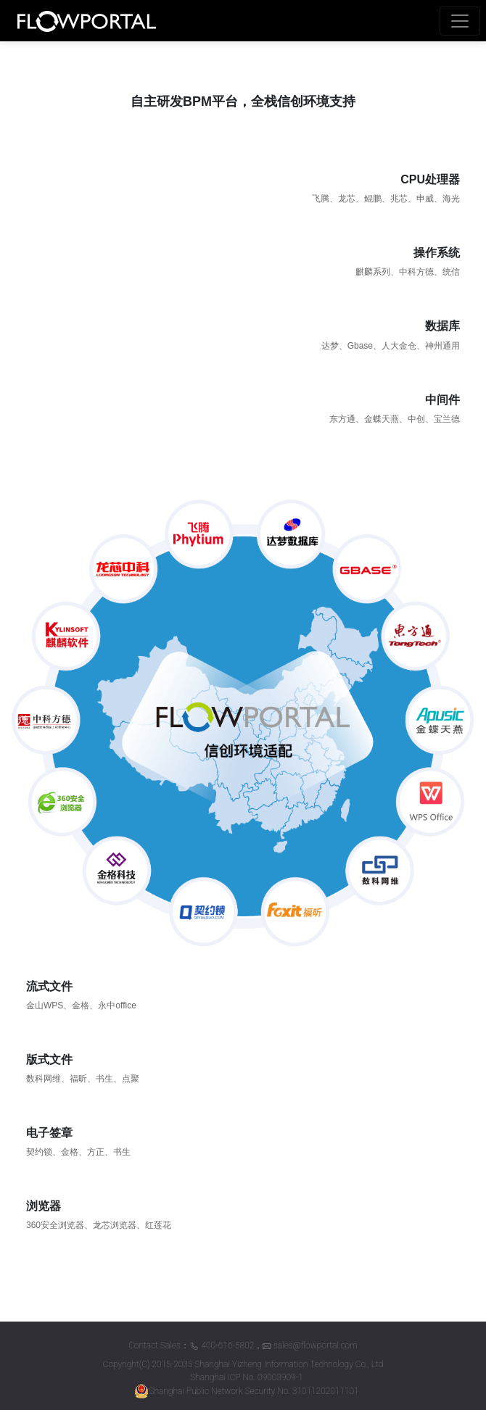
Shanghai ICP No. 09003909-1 (246, 1377)
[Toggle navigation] (460, 21)
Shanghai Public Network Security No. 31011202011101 (246, 1391)
